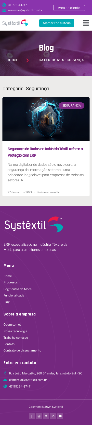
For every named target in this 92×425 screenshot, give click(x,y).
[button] (86, 23)
